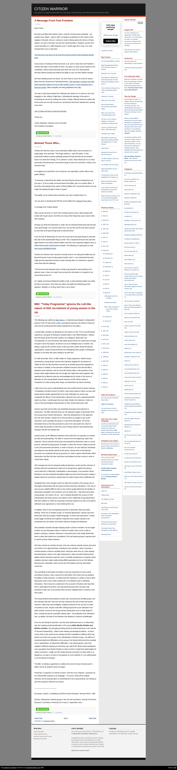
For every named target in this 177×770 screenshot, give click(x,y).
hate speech (128, 263)
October (107, 262)
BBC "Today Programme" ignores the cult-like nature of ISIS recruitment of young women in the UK (64, 308)
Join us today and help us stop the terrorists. (50, 111)
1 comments (58, 712)
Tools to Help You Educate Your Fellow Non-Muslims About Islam (110, 90)
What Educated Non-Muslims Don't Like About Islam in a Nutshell (109, 67)
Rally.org (135, 35)
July (105, 275)
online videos (128, 340)
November (107, 258)
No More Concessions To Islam (43, 736)
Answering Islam (106, 534)
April (106, 288)
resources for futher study (132, 377)
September (107, 266)
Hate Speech (105, 148)
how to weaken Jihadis (131, 313)
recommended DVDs (130, 373)
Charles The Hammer (130, 212)
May (105, 284)
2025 (104, 211)
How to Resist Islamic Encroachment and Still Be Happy (109, 106)
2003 (104, 378)
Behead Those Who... (47, 143)
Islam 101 (104, 491)
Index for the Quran (107, 404)
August (106, 271)
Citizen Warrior (51, 9)
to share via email (129, 453)
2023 (104, 220)
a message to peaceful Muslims (133, 173)
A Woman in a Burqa (107, 96)
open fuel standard (130, 344)
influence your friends (130, 317)
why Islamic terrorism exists (132, 482)
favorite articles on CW (131, 243)
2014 (104, 331)
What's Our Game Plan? (108, 100)
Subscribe (111, 41)
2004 (104, 374)
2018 (104, 241)
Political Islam (105, 495)
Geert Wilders (128, 259)
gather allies (128, 255)
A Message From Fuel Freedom (53, 20)
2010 (104, 348)
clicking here (128, 37)
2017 (104, 246)
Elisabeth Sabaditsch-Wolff (132, 235)
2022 (104, 224)
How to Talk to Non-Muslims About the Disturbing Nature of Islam (133, 307)
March (106, 292)
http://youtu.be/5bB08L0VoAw (45, 248)
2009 (104, 352)
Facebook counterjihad (131, 239)
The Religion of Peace (107, 499)
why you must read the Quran (133, 486)
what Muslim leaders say (131, 472)
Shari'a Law (128, 385)
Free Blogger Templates (9, 767)
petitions (127, 348)
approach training (129, 197)
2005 (104, 369)
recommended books (130, 369)
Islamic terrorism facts (131, 332)
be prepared (128, 208)
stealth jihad (128, 389)
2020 (104, 233)
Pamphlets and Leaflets (108, 133)
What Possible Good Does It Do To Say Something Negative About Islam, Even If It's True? (110, 198)
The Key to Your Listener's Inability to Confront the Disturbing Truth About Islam (109, 121)
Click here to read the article (80, 750)
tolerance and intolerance (132, 462)
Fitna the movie (129, 247)
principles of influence (130, 356)
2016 (104, 250)
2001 (104, 387)
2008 (104, 356)
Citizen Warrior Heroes (40, 734)
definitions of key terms (131, 220)
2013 (104, 335)
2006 (104, 365)
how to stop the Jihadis (131, 301)
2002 (104, 382)
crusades (127, 216)
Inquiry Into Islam (39, 731)
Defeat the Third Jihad (40, 738)
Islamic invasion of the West (132, 326)
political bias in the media (131, 352)
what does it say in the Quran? (133, 466)
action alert (127, 189)
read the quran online (130, 365)
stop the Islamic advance (131, 393)
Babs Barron (60, 320)
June (106, 279)
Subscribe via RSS (107, 50)
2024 (104, 216)
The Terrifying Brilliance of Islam (110, 61)
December (107, 253)
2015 (104, 326)
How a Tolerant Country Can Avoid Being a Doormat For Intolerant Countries (109, 189)
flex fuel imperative (130, 251)
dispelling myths (129, 224)
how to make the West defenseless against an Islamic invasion (133, 286)
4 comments (58, 297)
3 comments (58, 136)
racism (126, 360)
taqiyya (127, 133)
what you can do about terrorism (133, 476)
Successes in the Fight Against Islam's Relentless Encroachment (110, 515)
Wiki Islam (104, 503)
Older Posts (92, 718)
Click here (110, 448)
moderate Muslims (130, 336)
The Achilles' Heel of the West (110, 164)
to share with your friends (131, 458)
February (107, 316)
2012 (104, 339)
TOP (175, 767)
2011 (104, 344)
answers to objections (130, 193)
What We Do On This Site (108, 73)
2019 (104, 237)
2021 (104, 229)
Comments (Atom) (49, 721)
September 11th (129, 381)
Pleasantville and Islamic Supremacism (85, 733)
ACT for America (129, 185)
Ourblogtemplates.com (33, 767)
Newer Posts (38, 718)
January (107, 321)
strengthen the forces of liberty (133, 412)
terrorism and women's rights (132, 435)
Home (66, 718)
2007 (104, 361)
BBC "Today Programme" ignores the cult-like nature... (111, 309)
